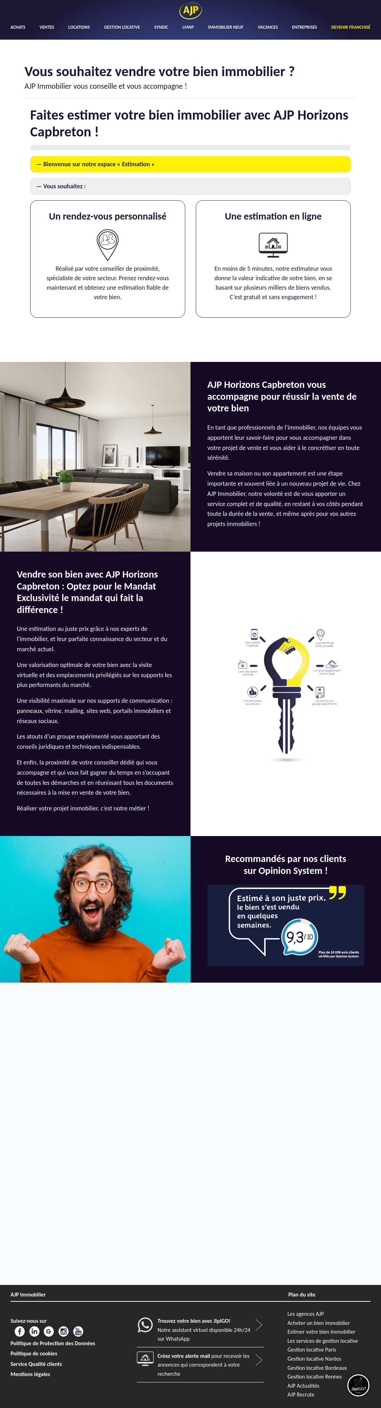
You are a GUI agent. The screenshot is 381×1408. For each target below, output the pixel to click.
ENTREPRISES (304, 27)
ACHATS (18, 27)
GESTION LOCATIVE (122, 27)
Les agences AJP (306, 1314)
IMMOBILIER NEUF (225, 27)
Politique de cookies (34, 1353)
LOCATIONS (79, 27)
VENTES (47, 27)
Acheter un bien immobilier (319, 1323)
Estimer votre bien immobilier (321, 1331)
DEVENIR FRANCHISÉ (350, 27)
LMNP (188, 27)
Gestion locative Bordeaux (317, 1368)
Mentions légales (30, 1374)
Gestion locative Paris (312, 1349)
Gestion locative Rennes (315, 1376)
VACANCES (268, 27)
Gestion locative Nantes (314, 1358)
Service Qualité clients (36, 1364)
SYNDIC (161, 27)
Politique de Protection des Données (53, 1343)
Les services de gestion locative (323, 1341)
